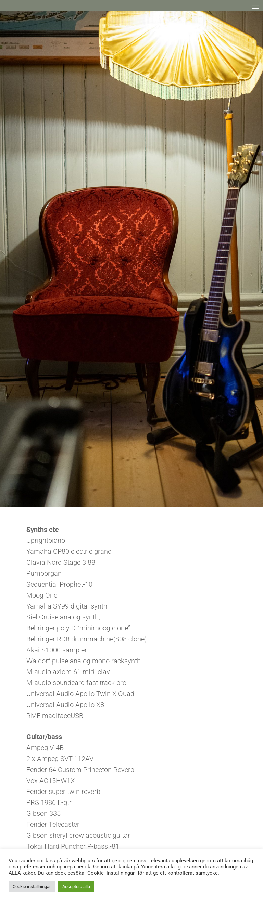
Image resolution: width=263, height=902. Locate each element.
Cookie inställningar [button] (32, 886)
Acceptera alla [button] (76, 886)
